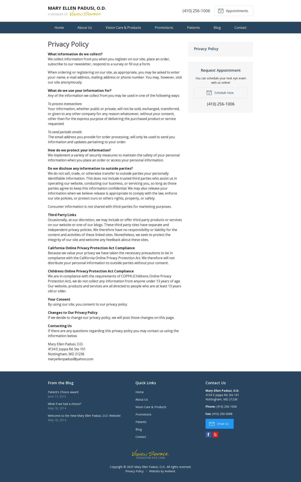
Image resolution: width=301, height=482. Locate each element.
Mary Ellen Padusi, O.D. (149, 467)
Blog (217, 27)
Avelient (170, 471)
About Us (84, 27)
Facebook (208, 434)
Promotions (164, 27)
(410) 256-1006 (196, 10)
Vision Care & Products (123, 27)
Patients (193, 27)
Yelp (215, 434)
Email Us (219, 423)
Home (59, 27)
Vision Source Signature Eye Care (150, 454)
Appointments (233, 10)
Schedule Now (220, 92)
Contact (241, 27)
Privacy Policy (206, 48)
